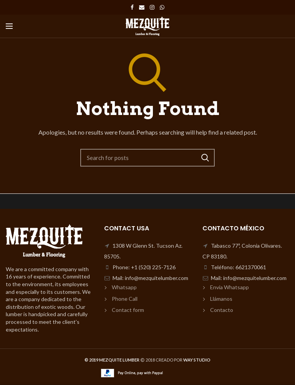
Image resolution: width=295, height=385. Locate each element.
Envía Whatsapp (229, 287)
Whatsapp (124, 287)
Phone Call (125, 298)
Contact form (128, 310)
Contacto (221, 310)
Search (205, 158)
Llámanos (221, 298)
